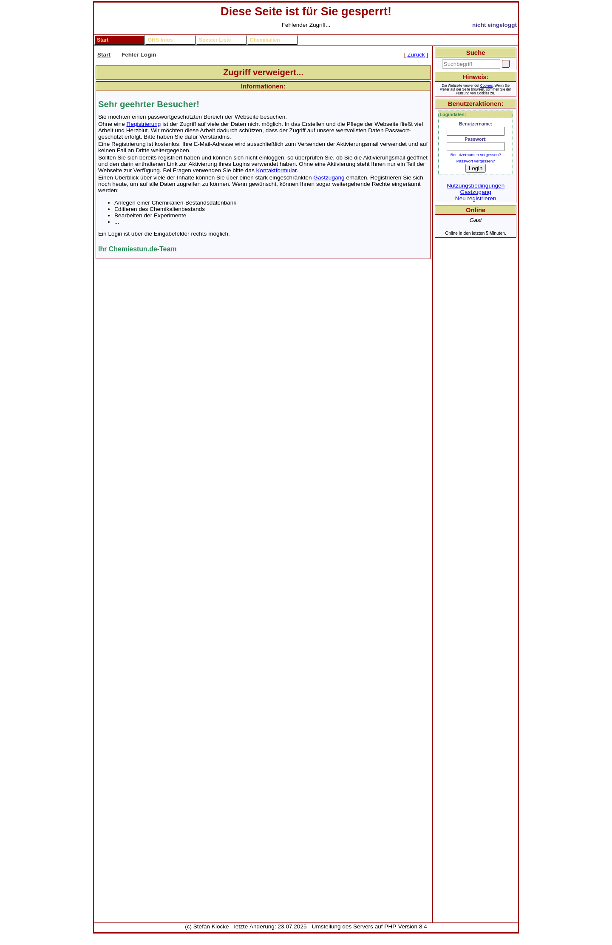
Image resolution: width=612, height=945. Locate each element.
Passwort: (476, 139)
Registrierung (144, 124)
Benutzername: (476, 123)
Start (102, 40)
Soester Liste (215, 40)
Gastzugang (328, 177)
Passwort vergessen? (475, 161)
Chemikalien (265, 40)
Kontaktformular (276, 170)
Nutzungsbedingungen (475, 185)
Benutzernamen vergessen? (475, 154)
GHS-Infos (160, 40)
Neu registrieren (475, 198)
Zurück (416, 54)
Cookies (486, 86)
